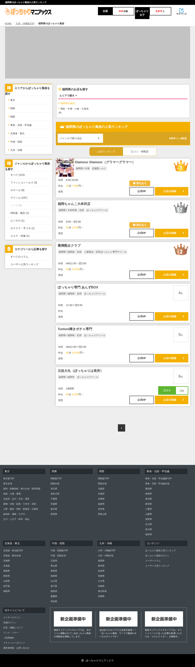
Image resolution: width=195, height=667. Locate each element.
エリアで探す (68, 95)
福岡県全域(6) (67, 103)
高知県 (54, 601)
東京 (11, 100)
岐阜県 (148, 504)
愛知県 (148, 488)
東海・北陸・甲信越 (20, 125)
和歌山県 (102, 514)
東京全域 (7, 483)
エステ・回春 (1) (20, 235)
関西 (11, 116)
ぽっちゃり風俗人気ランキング (160, 550)
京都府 (101, 493)
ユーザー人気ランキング (24, 264)
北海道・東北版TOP (13, 550)
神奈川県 (55, 493)
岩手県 (6, 586)
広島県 (54, 560)
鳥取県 (54, 571)
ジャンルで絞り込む (81, 137)
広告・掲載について (13, 627)
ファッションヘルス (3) (24, 182)
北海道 (6, 566)
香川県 (54, 586)
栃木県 (54, 509)
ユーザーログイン (12, 617)
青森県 (6, 571)
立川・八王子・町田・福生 (16, 519)
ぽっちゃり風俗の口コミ (157, 555)
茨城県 (54, 504)
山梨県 (148, 514)
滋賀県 (101, 504)
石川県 (148, 524)
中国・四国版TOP (59, 550)
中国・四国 (15, 141)
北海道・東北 (16, 133)
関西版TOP (103, 478)
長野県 (148, 519)
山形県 (6, 581)
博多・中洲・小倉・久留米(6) (74, 110)
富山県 (148, 529)
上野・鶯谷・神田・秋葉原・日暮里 (20, 509)
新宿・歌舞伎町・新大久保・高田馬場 (21, 488)
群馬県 (54, 514)
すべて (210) (18, 174)
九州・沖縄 (15, 150)
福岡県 (101, 560)
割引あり (140, 183)
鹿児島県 (102, 591)
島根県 (54, 576)
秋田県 (6, 576)
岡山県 (54, 566)
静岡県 (148, 493)
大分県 (101, 581)
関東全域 (55, 483)
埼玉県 (54, 488)
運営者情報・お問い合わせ (16, 648)
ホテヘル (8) (17, 190)
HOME (8, 23)
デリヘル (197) (19, 197)
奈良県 (101, 509)
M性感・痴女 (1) (20, 213)
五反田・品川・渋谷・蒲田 (16, 499)
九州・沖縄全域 (105, 555)
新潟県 (148, 499)
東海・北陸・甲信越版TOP (158, 478)
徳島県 (54, 591)
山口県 (54, 581)
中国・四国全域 (58, 555)
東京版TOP (8, 478)
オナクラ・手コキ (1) (23, 228)
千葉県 (54, 499)
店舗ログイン (9, 622)
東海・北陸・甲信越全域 (157, 483)
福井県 (148, 534)
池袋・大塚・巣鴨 (12, 493)
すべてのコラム (19, 256)
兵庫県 (101, 499)
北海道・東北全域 (12, 555)
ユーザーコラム (153, 560)
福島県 (6, 591)
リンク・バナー (11, 632)
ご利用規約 (8, 638)
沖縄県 (101, 596)
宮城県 (6, 560)
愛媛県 (54, 596)
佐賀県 (101, 571)
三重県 (148, 509)
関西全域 (102, 483)
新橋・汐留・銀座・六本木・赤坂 (19, 504)
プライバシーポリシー (14, 643)
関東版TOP (56, 478)
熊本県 (101, 566)
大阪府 (101, 488)
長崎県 (101, 576)
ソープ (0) (16, 205)
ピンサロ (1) (17, 220)
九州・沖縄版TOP (25, 23)
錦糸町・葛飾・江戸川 (14, 514)
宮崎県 (101, 586)
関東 (11, 108)
